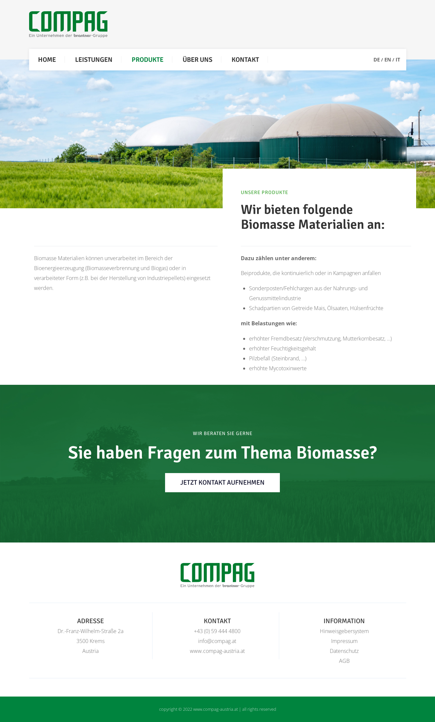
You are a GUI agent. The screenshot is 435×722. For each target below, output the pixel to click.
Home (47, 60)
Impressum (344, 641)
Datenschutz (344, 651)
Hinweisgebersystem (344, 631)
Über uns (197, 60)
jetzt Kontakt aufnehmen (222, 482)
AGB (344, 660)
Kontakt (245, 60)
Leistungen (93, 60)
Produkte (147, 60)
